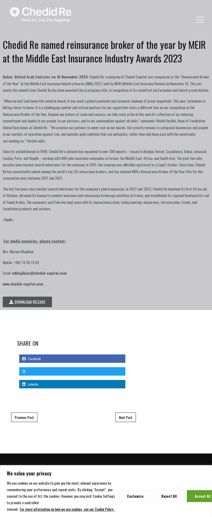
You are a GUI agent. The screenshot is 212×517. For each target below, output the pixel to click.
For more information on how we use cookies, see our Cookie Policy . (67, 509)
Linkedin (30, 384)
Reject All (169, 496)
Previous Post (24, 417)
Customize (135, 496)
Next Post (125, 417)
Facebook (31, 358)
